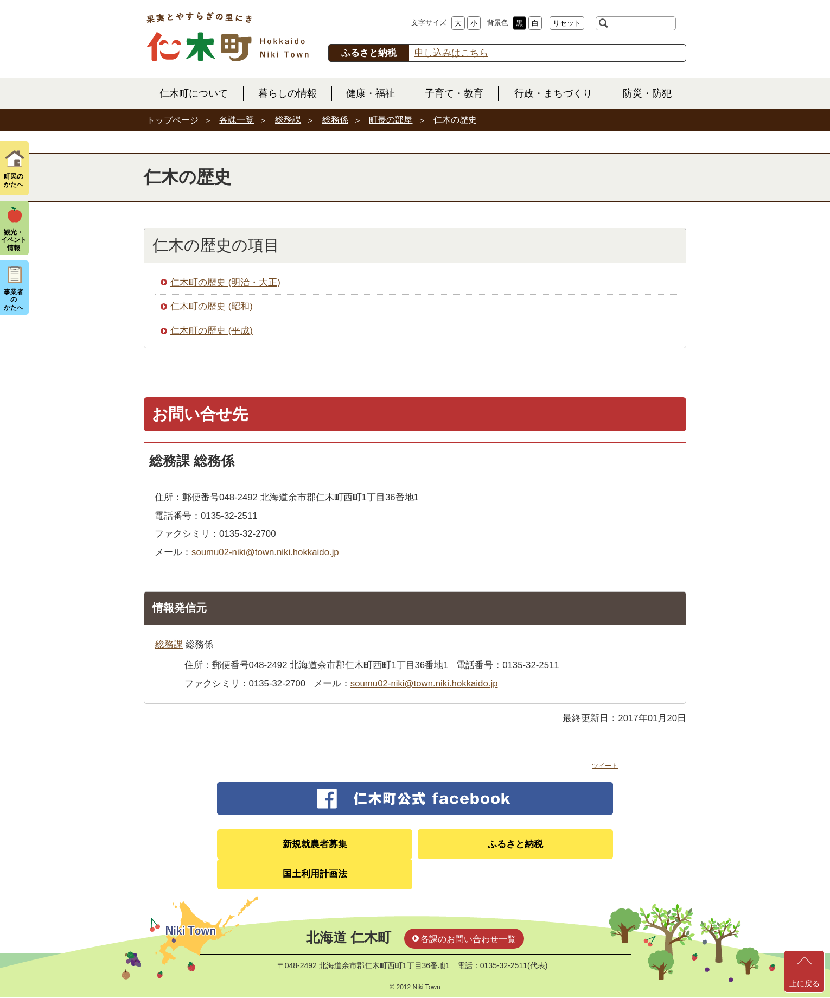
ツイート (605, 766)
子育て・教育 (454, 93)
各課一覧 (236, 119)
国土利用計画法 (315, 874)
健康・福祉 (370, 93)
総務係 (335, 119)
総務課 (288, 119)
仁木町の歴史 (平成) (211, 331)
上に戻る (804, 983)
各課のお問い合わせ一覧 (468, 939)
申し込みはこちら (451, 53)
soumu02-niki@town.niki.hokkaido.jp (265, 552)
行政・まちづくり (553, 93)
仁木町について (193, 93)
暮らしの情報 (287, 93)
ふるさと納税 (515, 844)
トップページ (172, 120)
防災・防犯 (647, 93)
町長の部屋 (390, 119)
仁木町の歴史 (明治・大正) (225, 282)
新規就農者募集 (315, 844)
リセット (567, 23)
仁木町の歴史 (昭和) (211, 306)
